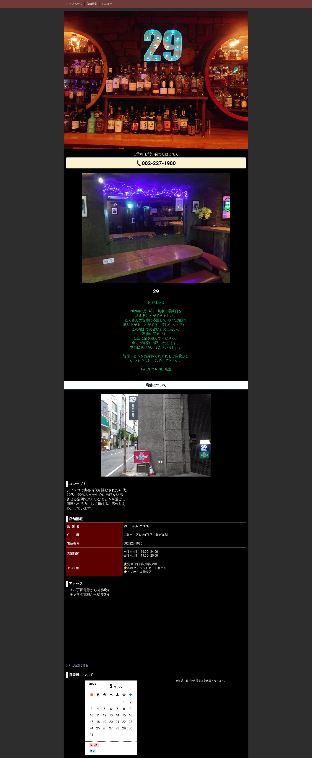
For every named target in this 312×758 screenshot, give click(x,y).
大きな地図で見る (77, 665)
